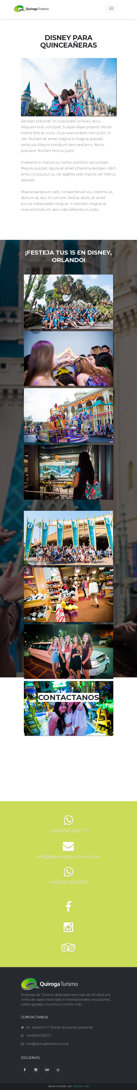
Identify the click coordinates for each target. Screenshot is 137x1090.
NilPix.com (81, 1086)
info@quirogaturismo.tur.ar (47, 1044)
